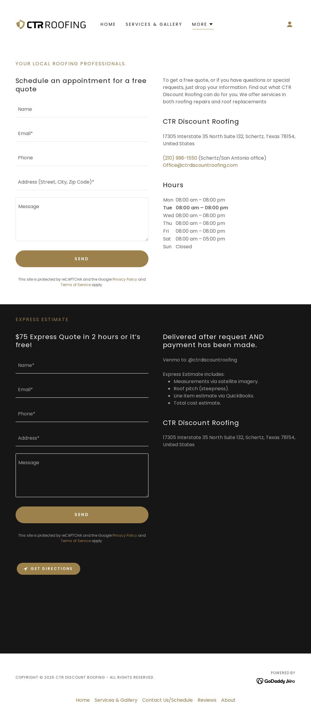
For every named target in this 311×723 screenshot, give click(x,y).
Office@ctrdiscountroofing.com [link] (200, 165)
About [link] (228, 700)
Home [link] (108, 24)
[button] (290, 24)
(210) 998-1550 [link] (180, 158)
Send (82, 259)
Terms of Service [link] (76, 284)
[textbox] (82, 108)
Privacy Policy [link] (125, 279)
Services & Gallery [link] (154, 24)
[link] (51, 23)
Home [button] (83, 700)
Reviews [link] (207, 700)
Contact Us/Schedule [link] (167, 700)
